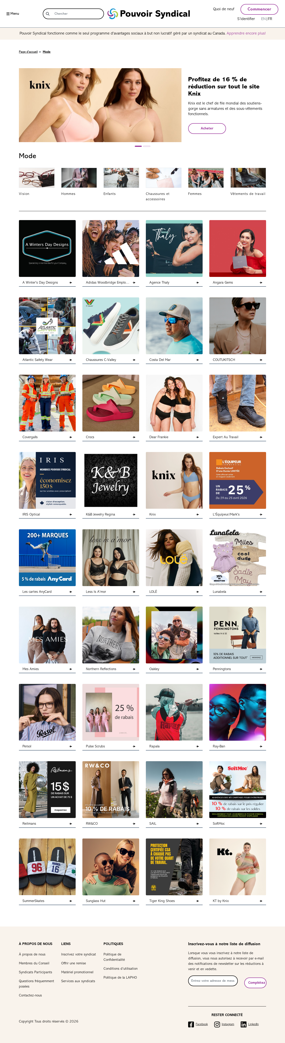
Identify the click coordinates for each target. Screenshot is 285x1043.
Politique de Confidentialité (114, 957)
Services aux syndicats (78, 981)
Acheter (207, 128)
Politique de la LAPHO (120, 978)
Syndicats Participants (35, 972)
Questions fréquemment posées (36, 984)
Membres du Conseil (34, 963)
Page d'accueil (28, 52)
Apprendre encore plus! (246, 33)
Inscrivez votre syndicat (78, 954)
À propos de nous (32, 954)
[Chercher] (78, 13)
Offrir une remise (73, 963)
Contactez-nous (30, 995)
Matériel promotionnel (77, 972)
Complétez (256, 982)
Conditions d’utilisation (121, 969)
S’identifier (246, 19)
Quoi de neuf (223, 9)
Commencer (259, 9)
